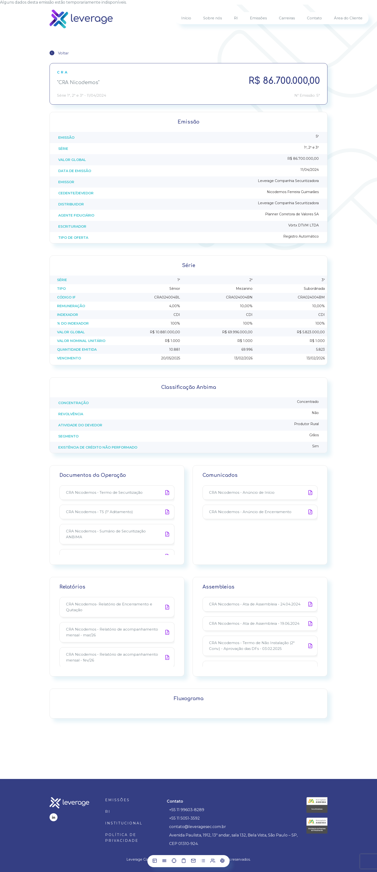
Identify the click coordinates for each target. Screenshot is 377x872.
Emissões (117, 800)
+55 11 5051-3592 (184, 818)
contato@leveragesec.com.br (197, 826)
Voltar (63, 53)
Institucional (124, 823)
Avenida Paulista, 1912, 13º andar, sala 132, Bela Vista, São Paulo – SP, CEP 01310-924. (233, 839)
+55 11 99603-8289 (186, 809)
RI (107, 811)
